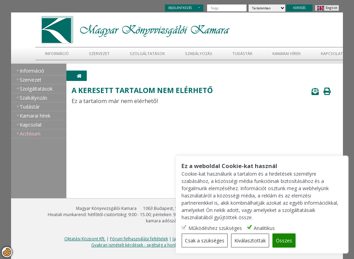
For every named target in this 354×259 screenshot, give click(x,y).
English (331, 8)
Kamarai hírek (286, 53)
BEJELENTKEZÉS (180, 8)
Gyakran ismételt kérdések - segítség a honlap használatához (151, 245)
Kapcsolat (332, 53)
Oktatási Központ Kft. (84, 239)
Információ (57, 53)
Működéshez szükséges (215, 228)
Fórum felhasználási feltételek (139, 239)
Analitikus (264, 228)
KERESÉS (299, 8)
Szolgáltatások (147, 53)
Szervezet (99, 53)
